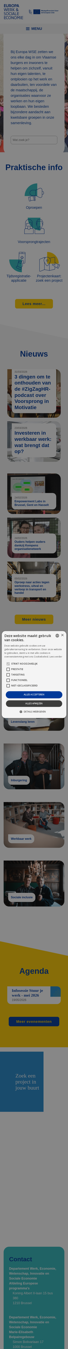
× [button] (62, 635)
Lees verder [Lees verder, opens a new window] (56, 656)
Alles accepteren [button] (34, 694)
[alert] (34, 674)
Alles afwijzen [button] (34, 703)
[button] (34, 711)
